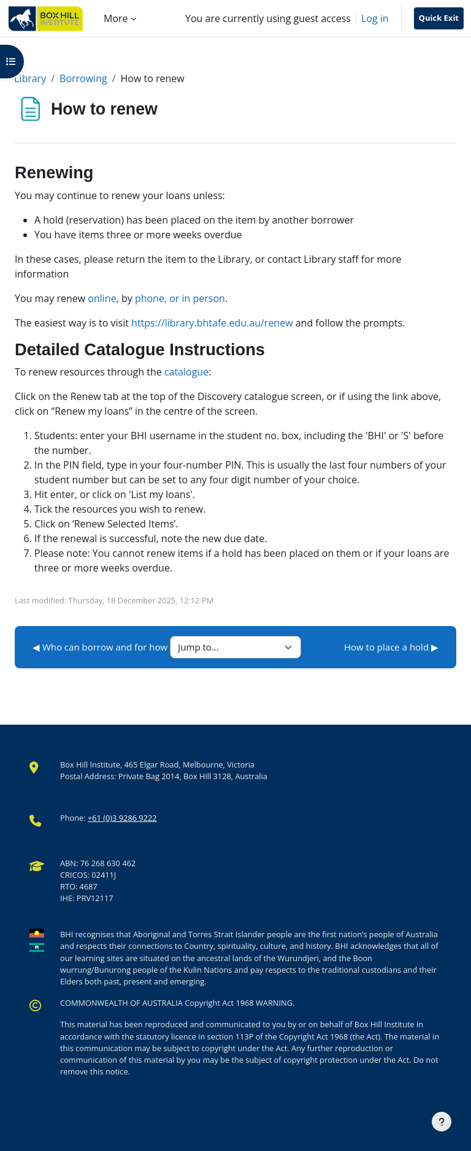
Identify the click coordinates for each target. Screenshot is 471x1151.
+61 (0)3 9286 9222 (122, 817)
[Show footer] (441, 1121)
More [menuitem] (116, 18)
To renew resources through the (89, 372)
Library (30, 78)
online (102, 298)
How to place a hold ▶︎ (391, 647)
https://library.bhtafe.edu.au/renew (212, 323)
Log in (375, 18)
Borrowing (83, 78)
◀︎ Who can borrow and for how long (110, 647)
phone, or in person (180, 298)
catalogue (186, 372)
